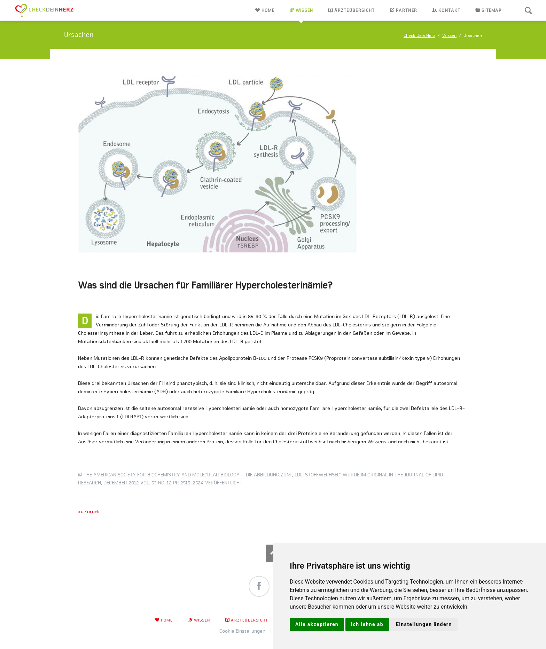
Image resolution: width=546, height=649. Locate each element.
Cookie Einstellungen (242, 631)
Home (268, 10)
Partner (406, 10)
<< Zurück (89, 511)
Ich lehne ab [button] (367, 624)
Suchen (528, 10)
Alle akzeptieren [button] (316, 624)
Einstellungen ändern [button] (424, 624)
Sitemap (491, 10)
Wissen (304, 10)
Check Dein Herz (419, 35)
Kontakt (449, 10)
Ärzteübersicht (354, 10)
